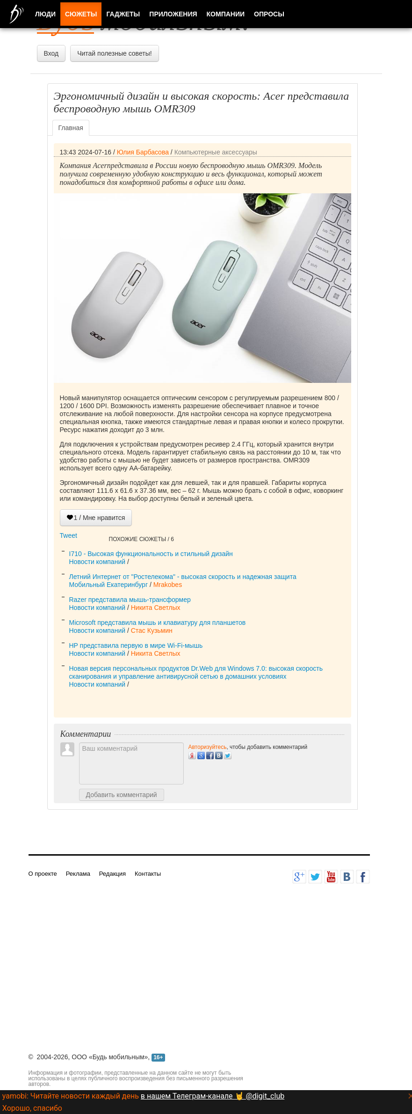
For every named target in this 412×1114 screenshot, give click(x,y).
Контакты (148, 873)
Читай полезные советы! (114, 53)
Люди (45, 14)
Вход (51, 53)
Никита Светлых (156, 607)
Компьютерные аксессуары (215, 152)
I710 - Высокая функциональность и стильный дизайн (151, 553)
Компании (226, 14)
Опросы (269, 14)
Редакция (112, 873)
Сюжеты (81, 14)
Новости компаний (97, 561)
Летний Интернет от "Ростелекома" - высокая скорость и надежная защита (182, 576)
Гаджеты (123, 14)
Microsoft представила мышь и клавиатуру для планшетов (157, 622)
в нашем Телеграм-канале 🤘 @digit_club (212, 1096)
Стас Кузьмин (152, 630)
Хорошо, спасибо (32, 1108)
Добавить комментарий (121, 795)
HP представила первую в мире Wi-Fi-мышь (136, 645)
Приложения (173, 14)
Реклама (78, 873)
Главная (70, 128)
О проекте (43, 873)
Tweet (68, 535)
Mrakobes (167, 584)
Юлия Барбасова (143, 152)
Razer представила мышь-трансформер (130, 599)
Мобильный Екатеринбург (108, 584)
